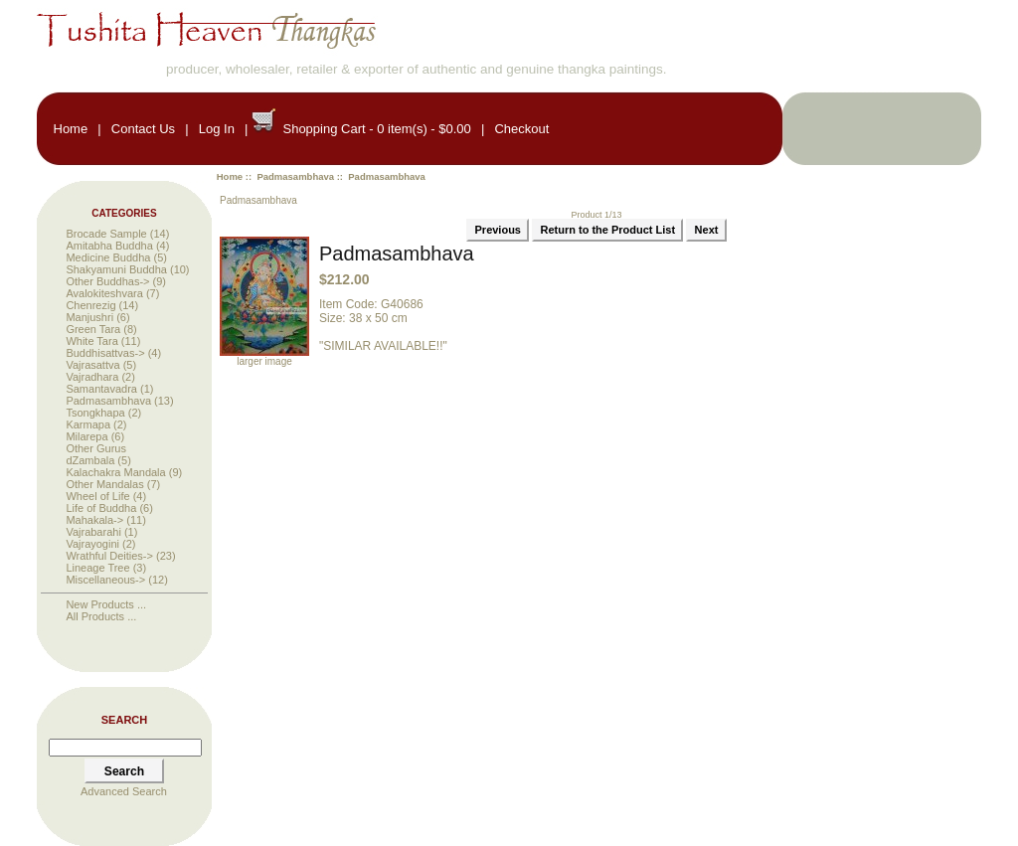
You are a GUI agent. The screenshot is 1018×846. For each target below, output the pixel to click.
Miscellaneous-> (105, 580)
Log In (217, 128)
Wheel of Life (97, 496)
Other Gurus (96, 448)
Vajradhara (92, 377)
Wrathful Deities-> (109, 556)
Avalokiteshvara (104, 293)
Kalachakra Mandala (115, 472)
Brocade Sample (106, 234)
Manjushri (89, 317)
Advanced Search (124, 791)
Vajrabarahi (93, 532)
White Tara (91, 341)
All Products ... (101, 616)
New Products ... (106, 604)
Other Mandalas (104, 484)
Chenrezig (90, 305)
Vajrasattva (92, 365)
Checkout (521, 128)
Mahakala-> (94, 520)
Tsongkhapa (95, 413)
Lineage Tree (97, 568)
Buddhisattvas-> (105, 353)
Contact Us (143, 128)
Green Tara (93, 329)
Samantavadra (101, 389)
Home (71, 128)
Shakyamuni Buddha (116, 269)
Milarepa (86, 436)
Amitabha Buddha (109, 246)
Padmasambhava (295, 176)
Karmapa (88, 424)
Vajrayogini (92, 544)
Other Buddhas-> (107, 281)
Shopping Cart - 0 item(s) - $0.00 (376, 128)
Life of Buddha (101, 508)
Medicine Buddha (108, 257)
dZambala (90, 460)
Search (124, 720)
